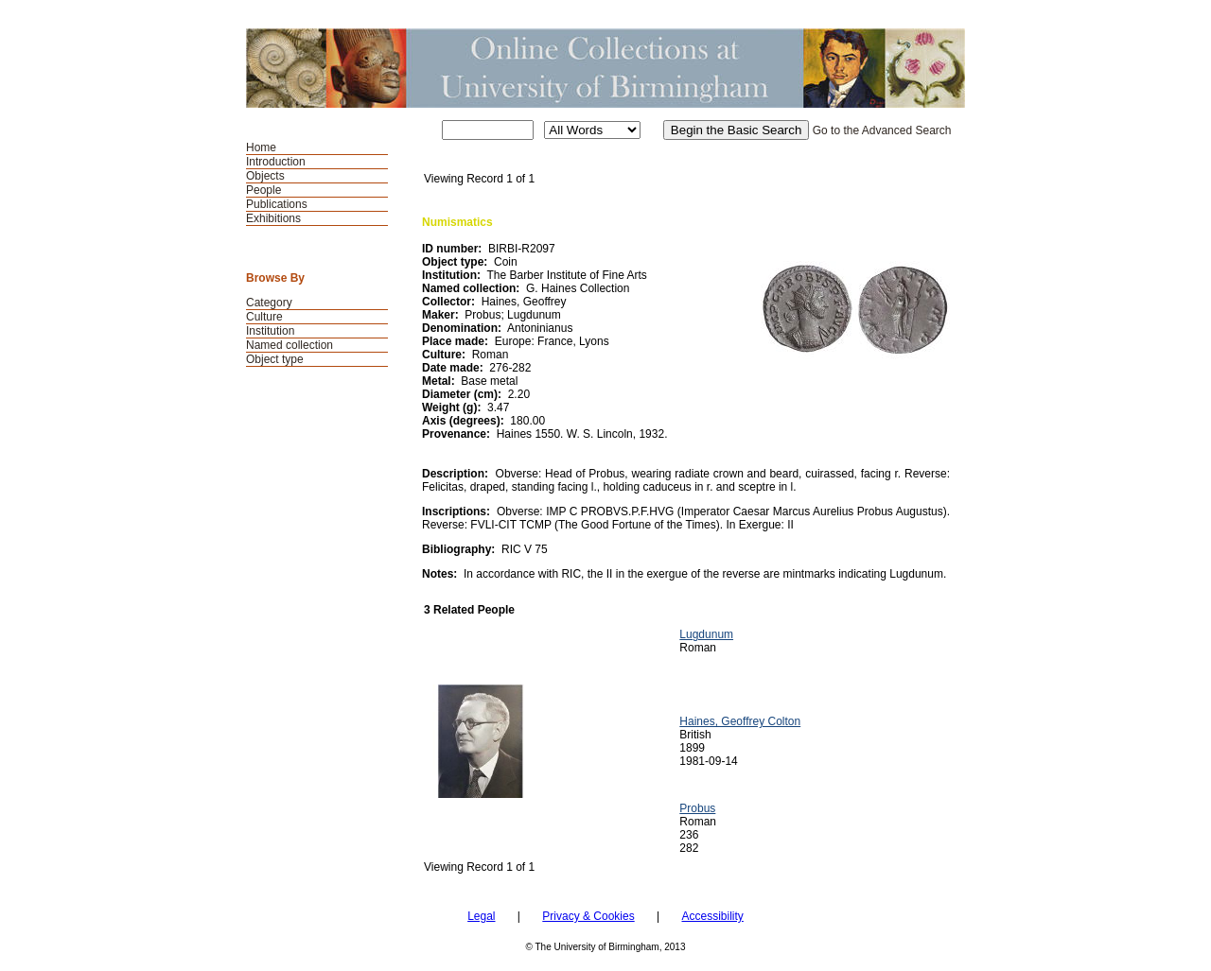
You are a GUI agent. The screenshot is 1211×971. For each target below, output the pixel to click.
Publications (276, 204)
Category (269, 302)
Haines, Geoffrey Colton (739, 721)
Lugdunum (706, 634)
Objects (265, 175)
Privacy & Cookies (588, 916)
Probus (697, 808)
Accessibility (712, 916)
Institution (270, 331)
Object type (275, 359)
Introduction (276, 161)
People (263, 190)
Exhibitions (273, 218)
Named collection (289, 345)
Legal (481, 916)
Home (261, 147)
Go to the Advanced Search (882, 130)
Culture (264, 316)
